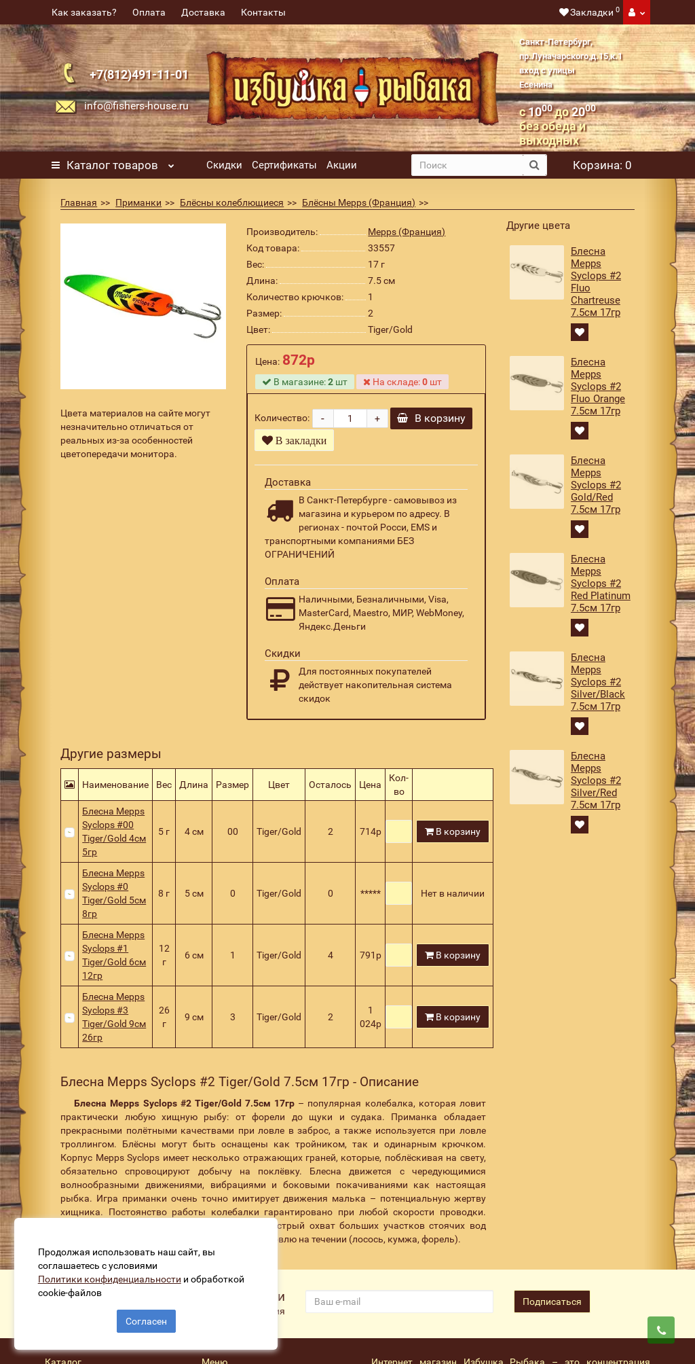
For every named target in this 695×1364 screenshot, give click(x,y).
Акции (341, 165)
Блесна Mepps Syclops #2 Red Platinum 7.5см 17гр (601, 583)
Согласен (146, 1315)
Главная (78, 202)
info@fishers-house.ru (136, 105)
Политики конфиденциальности (115, 1273)
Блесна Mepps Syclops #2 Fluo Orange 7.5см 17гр (598, 386)
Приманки (138, 202)
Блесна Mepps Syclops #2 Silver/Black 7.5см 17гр (598, 682)
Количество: (282, 424)
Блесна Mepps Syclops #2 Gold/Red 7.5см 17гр (596, 485)
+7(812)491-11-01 (139, 74)
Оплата (149, 12)
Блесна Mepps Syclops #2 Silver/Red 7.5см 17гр (596, 780)
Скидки (224, 165)
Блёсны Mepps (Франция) (358, 202)
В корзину (431, 431)
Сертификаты (284, 165)
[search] (467, 165)
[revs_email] (399, 1315)
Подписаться (552, 1315)
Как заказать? (84, 12)
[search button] (534, 165)
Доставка (203, 12)
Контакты (263, 12)
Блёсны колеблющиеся (232, 202)
